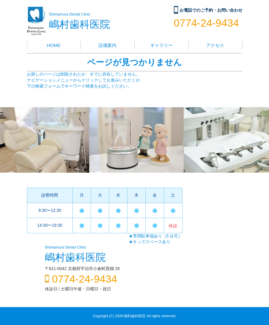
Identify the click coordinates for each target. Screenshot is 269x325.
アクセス (215, 45)
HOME (53, 45)
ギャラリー (161, 45)
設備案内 (107, 45)
